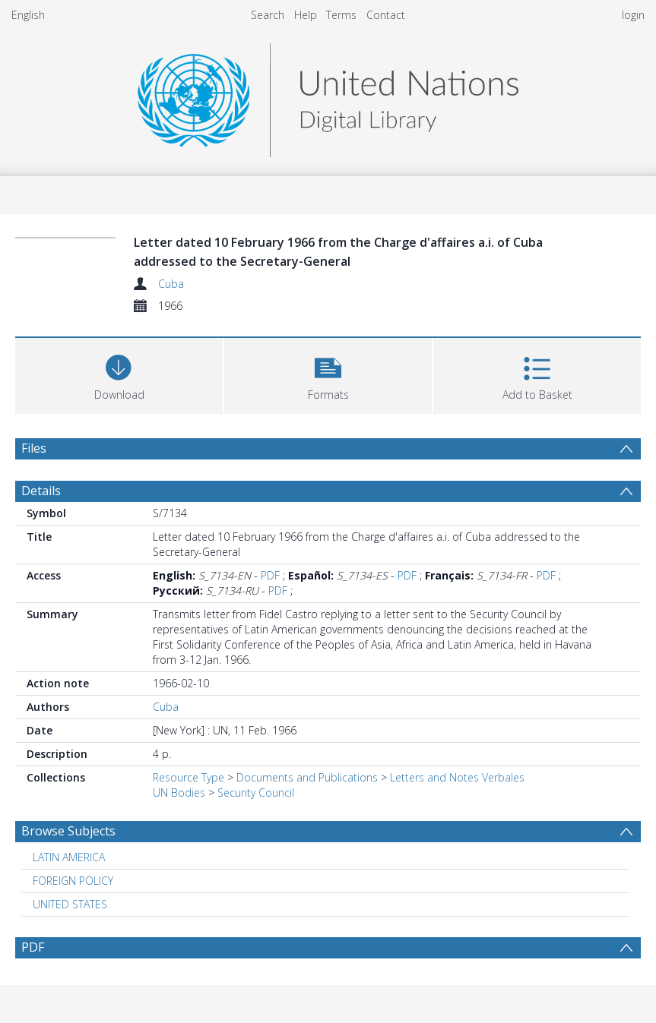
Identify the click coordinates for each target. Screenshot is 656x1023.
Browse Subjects (68, 831)
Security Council (255, 792)
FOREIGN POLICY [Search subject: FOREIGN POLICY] (73, 880)
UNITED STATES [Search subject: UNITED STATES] (70, 904)
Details (41, 490)
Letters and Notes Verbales (457, 777)
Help (305, 15)
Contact (385, 15)
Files (33, 448)
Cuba (171, 283)
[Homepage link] (327, 96)
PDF (270, 575)
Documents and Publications (307, 777)
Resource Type (188, 777)
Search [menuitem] (267, 15)
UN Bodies (179, 792)
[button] (328, 374)
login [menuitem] (633, 15)
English (28, 15)
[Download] (119, 374)
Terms (341, 15)
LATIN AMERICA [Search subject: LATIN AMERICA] (69, 857)
